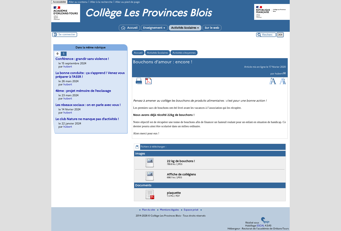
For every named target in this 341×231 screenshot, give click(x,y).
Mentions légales (168, 209)
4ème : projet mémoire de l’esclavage (83, 91)
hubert (279, 73)
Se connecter (66, 34)
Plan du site (147, 209)
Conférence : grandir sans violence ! (82, 59)
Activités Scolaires (185, 28)
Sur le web (212, 28)
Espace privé (190, 209)
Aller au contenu (78, 1)
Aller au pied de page (127, 1)
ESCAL (260, 225)
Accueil (129, 28)
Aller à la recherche (101, 1)
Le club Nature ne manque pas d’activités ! (87, 119)
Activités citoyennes (184, 52)
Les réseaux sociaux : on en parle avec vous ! (88, 105)
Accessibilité (59, 2)
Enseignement (154, 28)
